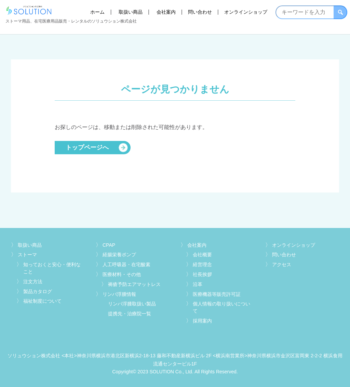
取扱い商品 (131, 12)
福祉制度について (42, 301)
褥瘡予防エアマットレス (134, 284)
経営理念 (202, 264)
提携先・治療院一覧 (129, 313)
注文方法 (32, 281)
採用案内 (202, 321)
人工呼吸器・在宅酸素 (126, 264)
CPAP (109, 245)
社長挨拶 (202, 274)
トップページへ (87, 147)
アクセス (281, 264)
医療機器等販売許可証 (217, 294)
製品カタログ (37, 291)
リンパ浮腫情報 (119, 294)
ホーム (97, 12)
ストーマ (27, 254)
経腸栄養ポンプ (119, 254)
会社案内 (166, 12)
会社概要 (202, 254)
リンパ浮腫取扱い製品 (132, 303)
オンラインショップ (245, 12)
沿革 (197, 284)
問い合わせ (200, 12)
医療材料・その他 (122, 274)
